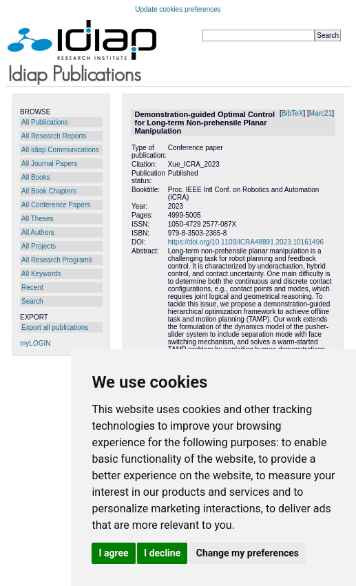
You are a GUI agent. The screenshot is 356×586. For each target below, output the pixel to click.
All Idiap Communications (60, 150)
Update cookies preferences (178, 9)
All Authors (37, 232)
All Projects (38, 246)
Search (32, 301)
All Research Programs (56, 260)
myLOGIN (35, 343)
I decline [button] (162, 552)
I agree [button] (113, 552)
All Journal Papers (49, 163)
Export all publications (54, 327)
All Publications (44, 122)
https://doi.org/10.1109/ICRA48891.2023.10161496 (246, 242)
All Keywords (41, 274)
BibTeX (293, 113)
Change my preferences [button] (247, 552)
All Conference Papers (55, 205)
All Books (35, 177)
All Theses (37, 218)
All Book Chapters (48, 191)
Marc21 (320, 113)
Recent (32, 287)
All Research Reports (53, 136)
